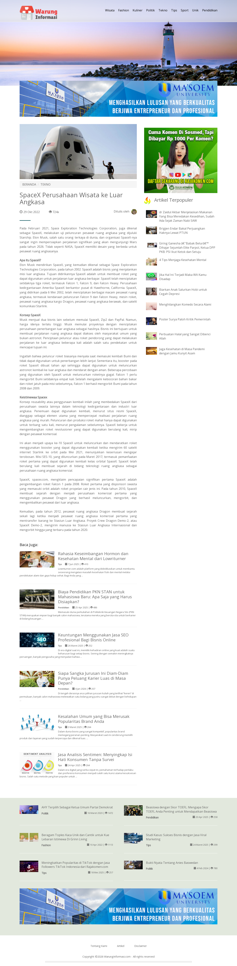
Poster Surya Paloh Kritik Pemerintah (184, 319)
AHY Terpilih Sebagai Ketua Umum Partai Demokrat (77, 807)
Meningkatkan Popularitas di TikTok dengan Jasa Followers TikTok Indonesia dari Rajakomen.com (76, 865)
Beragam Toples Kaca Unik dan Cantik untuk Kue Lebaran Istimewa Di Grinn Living (75, 837)
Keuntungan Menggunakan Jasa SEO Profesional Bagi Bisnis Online (93, 637)
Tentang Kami (98, 946)
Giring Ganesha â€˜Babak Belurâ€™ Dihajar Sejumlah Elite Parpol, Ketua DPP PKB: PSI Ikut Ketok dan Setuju (187, 247)
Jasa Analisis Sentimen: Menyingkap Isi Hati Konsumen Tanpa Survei (95, 757)
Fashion (123, 10)
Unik (195, 10)
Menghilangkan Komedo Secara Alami (185, 304)
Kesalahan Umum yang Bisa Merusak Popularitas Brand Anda (93, 718)
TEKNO (45, 184)
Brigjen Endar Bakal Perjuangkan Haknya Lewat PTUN (182, 230)
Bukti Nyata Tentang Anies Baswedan (172, 863)
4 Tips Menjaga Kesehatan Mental (182, 260)
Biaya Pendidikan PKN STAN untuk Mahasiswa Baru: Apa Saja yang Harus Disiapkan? (95, 596)
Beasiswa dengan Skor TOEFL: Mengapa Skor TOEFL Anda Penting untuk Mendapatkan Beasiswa (181, 809)
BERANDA (29, 184)
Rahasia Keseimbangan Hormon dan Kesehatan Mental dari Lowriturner (93, 556)
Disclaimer (140, 946)
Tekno (162, 10)
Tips (174, 10)
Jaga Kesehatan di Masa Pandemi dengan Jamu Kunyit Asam (182, 351)
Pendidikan (209, 10)
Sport (184, 10)
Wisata (109, 10)
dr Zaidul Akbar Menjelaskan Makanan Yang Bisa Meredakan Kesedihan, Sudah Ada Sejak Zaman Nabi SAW (186, 216)
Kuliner (137, 10)
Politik (150, 10)
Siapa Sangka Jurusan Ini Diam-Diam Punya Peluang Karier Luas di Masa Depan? (93, 678)
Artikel (120, 946)
